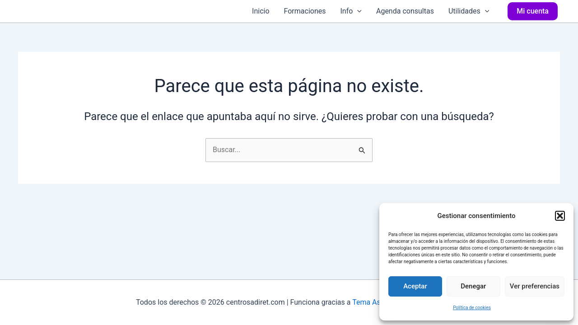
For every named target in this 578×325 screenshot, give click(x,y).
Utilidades (468, 11)
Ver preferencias (534, 286)
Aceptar (415, 286)
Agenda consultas (405, 11)
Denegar (473, 286)
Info (350, 11)
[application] (357, 11)
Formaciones (305, 11)
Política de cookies (472, 307)
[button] (559, 215)
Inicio (260, 11)
